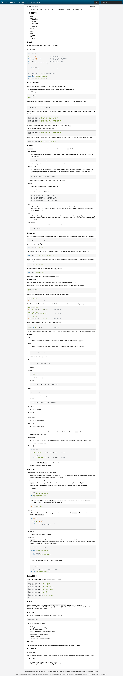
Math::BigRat (80, 482)
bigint (28, 652)
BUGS (31, 31)
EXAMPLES (33, 30)
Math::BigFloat (37, 655)
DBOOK (45, 671)
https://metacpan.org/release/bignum (39, 634)
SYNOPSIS (33, 18)
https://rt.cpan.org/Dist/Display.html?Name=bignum (42, 631)
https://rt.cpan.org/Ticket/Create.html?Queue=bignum (40, 606)
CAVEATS (32, 28)
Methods (34, 26)
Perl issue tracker (66, 674)
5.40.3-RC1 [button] (21, 2)
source (33, 6)
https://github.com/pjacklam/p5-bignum (39, 628)
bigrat (34, 652)
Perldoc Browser (8, 2)
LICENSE (32, 35)
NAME (31, 16)
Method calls (35, 25)
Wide (96, 2)
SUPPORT (32, 33)
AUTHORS (32, 38)
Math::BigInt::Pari (77, 655)
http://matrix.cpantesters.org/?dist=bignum (40, 638)
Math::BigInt (65, 259)
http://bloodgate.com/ (41, 662)
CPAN (36, 6)
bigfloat (29, 6)
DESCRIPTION (33, 19)
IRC (78, 674)
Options (34, 21)
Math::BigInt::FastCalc (66, 655)
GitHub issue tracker (62, 671)
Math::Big (53, 655)
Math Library (35, 23)
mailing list (73, 674)
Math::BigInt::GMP (88, 655)
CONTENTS (32, 13)
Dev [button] (27, 2)
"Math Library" (47, 192)
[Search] (111, 2)
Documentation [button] (35, 2)
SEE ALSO (32, 36)
